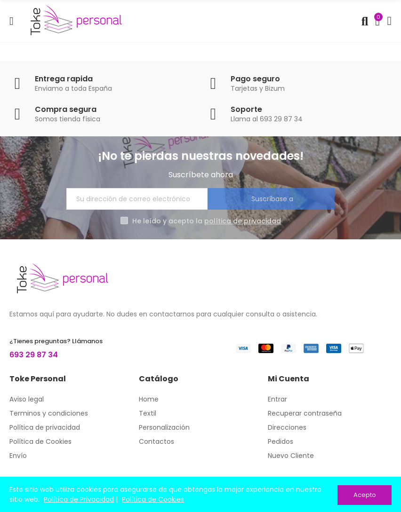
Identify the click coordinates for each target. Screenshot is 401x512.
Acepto (364, 494)
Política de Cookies (153, 499)
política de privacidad (242, 221)
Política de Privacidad (79, 499)
